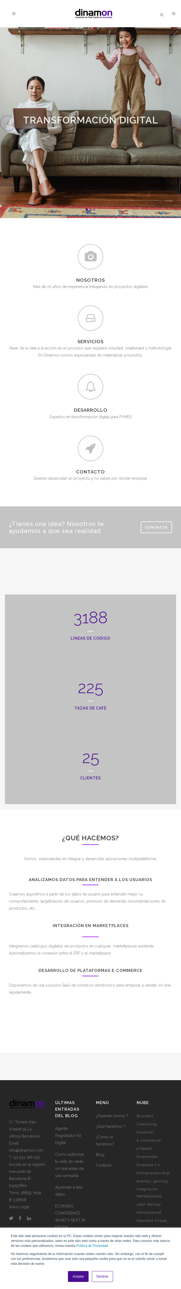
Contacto (104, 1165)
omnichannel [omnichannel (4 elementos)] (149, 1212)
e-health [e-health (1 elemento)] (144, 1149)
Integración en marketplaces (91, 925)
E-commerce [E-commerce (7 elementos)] (149, 1140)
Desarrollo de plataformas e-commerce (90, 970)
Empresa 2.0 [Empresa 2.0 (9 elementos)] (148, 1165)
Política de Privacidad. (92, 1246)
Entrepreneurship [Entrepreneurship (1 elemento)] (153, 1173)
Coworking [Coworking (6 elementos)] (147, 1124)
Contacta (156, 527)
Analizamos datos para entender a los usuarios (90, 879)
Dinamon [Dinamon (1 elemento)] (145, 1132)
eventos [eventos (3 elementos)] (144, 1181)
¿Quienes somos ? (112, 1116)
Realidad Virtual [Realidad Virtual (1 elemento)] (152, 1221)
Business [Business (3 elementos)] (145, 1116)
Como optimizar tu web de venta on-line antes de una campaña (69, 1165)
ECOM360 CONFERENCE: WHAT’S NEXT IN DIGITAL (70, 1216)
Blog (100, 1154)
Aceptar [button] (78, 1276)
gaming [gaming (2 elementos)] (160, 1181)
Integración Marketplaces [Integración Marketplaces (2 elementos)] (149, 1192)
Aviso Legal (19, 1207)
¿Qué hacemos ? (110, 1126)
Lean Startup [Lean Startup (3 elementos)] (149, 1204)
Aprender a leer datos (69, 1191)
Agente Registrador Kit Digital (68, 1135)
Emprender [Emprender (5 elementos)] (147, 1157)
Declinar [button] (102, 1276)
